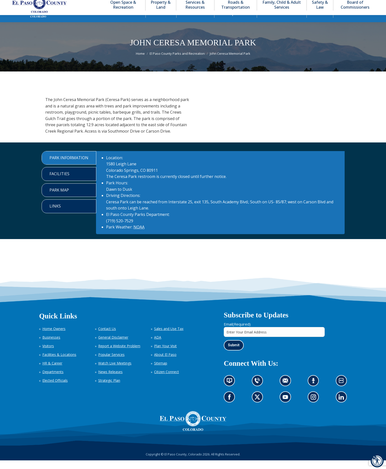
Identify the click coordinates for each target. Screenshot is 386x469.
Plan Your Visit (165, 354)
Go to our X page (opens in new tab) (258, 407)
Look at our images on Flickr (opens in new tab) (342, 391)
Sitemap (160, 372)
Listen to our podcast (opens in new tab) (314, 391)
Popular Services (111, 363)
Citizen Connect (166, 380)
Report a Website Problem (119, 354)
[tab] (69, 167)
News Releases (110, 380)
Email (237, 332)
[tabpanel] (220, 201)
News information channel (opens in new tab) (231, 391)
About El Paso (165, 363)
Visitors (48, 354)
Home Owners (53, 337)
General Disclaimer (113, 346)
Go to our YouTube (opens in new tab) (286, 407)
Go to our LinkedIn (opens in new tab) (342, 407)
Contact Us (107, 337)
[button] (354, 4)
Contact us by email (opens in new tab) (287, 391)
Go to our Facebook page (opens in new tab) (230, 407)
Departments (53, 380)
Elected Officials (55, 389)
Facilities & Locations (59, 363)
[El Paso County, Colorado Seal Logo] (193, 429)
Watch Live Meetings (114, 372)
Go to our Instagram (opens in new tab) (315, 407)
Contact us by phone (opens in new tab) (258, 391)
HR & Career (52, 372)
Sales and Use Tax (168, 337)
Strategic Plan (109, 389)
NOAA (139, 236)
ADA (157, 346)
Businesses (51, 346)
